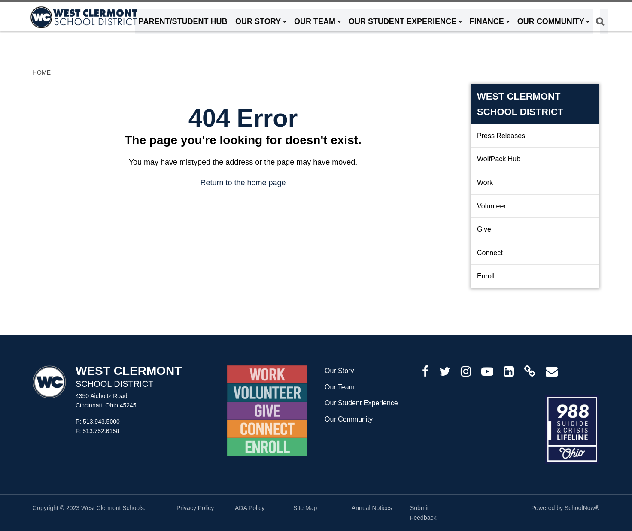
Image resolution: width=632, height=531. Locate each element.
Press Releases (501, 135)
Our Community (349, 419)
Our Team (340, 387)
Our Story (339, 370)
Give (484, 229)
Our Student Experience (361, 403)
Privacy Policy (195, 507)
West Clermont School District (520, 104)
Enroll (486, 276)
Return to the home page (243, 182)
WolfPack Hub (498, 159)
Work (485, 182)
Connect (490, 252)
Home (42, 72)
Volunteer (491, 206)
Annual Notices (372, 507)
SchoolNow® (582, 507)
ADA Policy (249, 507)
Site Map (305, 507)
